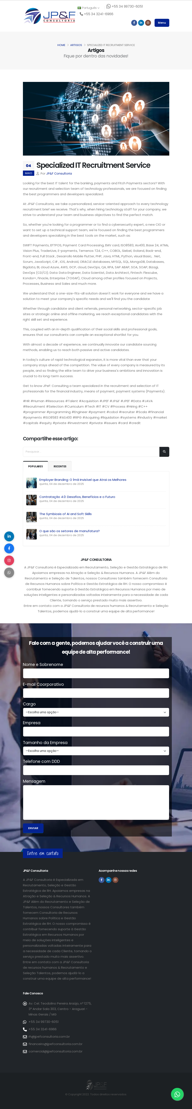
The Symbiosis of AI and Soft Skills (65, 514)
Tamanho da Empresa (45, 743)
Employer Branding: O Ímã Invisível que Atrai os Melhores (82, 479)
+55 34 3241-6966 (43, 1029)
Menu (162, 22)
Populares (36, 466)
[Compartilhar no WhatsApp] (9, 573)
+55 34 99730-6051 (44, 1022)
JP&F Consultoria (59, 173)
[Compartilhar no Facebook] (9, 548)
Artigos (76, 45)
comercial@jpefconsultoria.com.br (55, 1051)
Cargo (29, 704)
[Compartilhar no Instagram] (9, 561)
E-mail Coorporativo (43, 684)
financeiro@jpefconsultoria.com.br (55, 1044)
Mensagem (34, 781)
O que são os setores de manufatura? (69, 531)
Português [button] (88, 8)
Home (61, 45)
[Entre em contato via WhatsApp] (177, 1094)
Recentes (62, 466)
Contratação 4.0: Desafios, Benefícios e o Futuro (77, 497)
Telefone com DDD (41, 761)
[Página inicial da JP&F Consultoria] (49, 15)
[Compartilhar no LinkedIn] (9, 535)
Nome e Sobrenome (43, 664)
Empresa (31, 723)
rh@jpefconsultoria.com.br (49, 1036)
